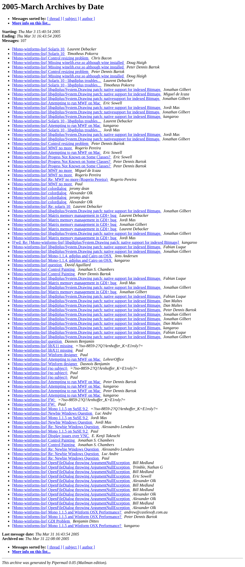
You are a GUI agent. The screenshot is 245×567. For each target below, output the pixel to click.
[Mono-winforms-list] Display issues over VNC (51, 436)
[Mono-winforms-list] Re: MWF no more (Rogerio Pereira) (60, 179)
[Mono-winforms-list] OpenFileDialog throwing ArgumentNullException (71, 463)
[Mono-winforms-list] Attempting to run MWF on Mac (56, 103)
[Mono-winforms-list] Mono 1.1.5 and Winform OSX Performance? (67, 512)
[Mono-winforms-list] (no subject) (40, 368)
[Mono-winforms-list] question (37, 265)
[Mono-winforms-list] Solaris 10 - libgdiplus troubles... (57, 80)
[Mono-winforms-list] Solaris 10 (38, 49)
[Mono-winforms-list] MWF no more (42, 148)
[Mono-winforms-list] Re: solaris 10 (41, 206)
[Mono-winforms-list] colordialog (39, 188)
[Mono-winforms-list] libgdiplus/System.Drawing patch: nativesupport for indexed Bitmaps (86, 98)
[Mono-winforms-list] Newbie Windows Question (52, 413)
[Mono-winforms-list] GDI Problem (41, 521)
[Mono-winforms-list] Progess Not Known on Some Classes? (61, 157)
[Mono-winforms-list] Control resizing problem (50, 58)
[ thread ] (54, 18)
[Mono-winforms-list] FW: (34, 400)
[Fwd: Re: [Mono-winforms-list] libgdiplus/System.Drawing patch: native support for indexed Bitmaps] (96, 242)
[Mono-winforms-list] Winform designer (45, 355)
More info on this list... (31, 23)
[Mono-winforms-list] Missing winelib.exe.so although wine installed (68, 62)
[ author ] (87, 18)
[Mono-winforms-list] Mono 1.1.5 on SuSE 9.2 (50, 409)
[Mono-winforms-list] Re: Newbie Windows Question (56, 427)
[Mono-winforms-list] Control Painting (44, 269)
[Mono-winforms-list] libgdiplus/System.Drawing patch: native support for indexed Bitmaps (86, 89)
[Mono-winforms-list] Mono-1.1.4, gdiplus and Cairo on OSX (62, 256)
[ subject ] (71, 18)
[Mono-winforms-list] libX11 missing (43, 346)
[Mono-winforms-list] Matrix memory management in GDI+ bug (64, 215)
